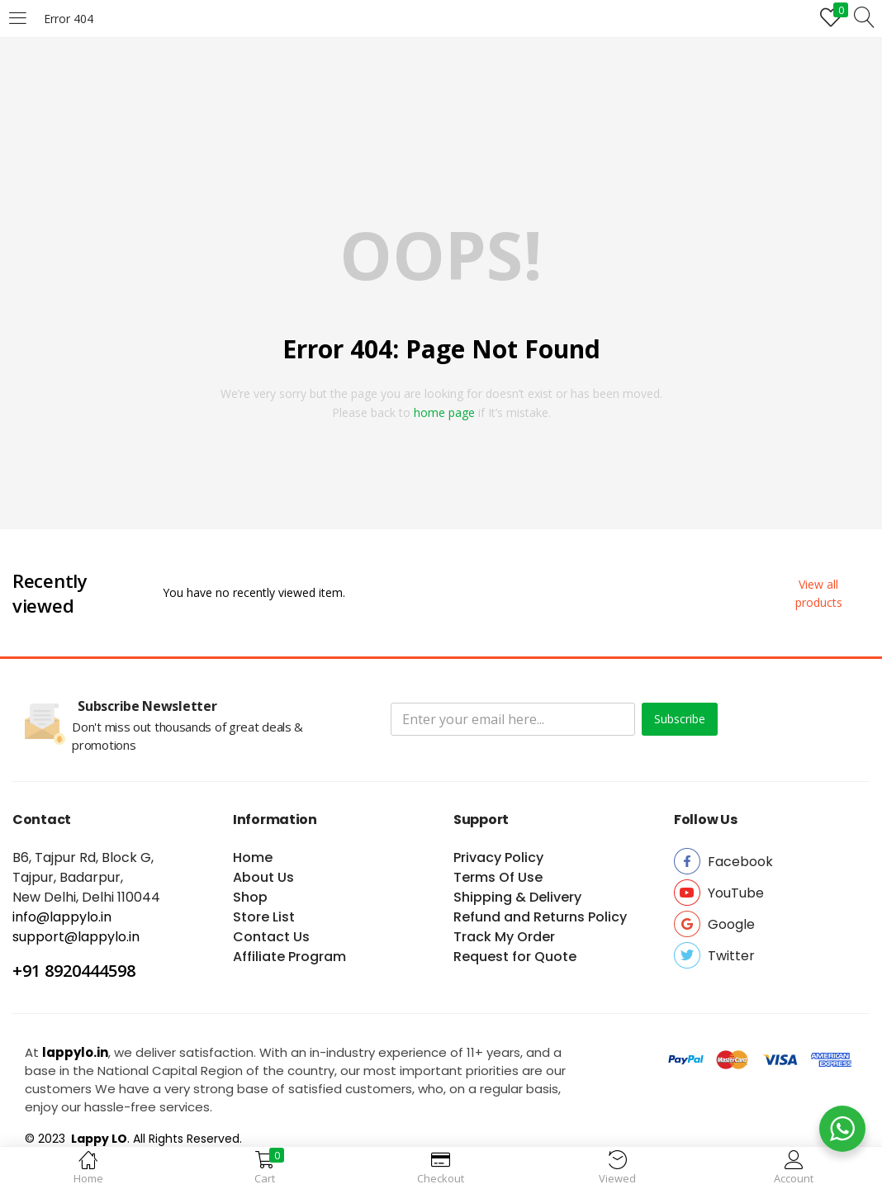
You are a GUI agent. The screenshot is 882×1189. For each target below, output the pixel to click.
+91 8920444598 (73, 970)
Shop (250, 897)
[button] (819, 594)
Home (253, 857)
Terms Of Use (498, 877)
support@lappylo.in (76, 936)
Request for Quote (514, 956)
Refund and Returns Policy (540, 916)
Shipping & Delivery (517, 897)
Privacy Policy (498, 857)
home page (444, 412)
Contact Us (271, 936)
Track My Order (504, 936)
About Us (263, 877)
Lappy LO (98, 1138)
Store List (264, 916)
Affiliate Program (289, 956)
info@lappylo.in (61, 916)
